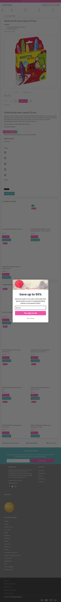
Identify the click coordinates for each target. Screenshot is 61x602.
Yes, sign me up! (30, 313)
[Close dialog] (46, 281)
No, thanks (30, 318)
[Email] (30, 308)
